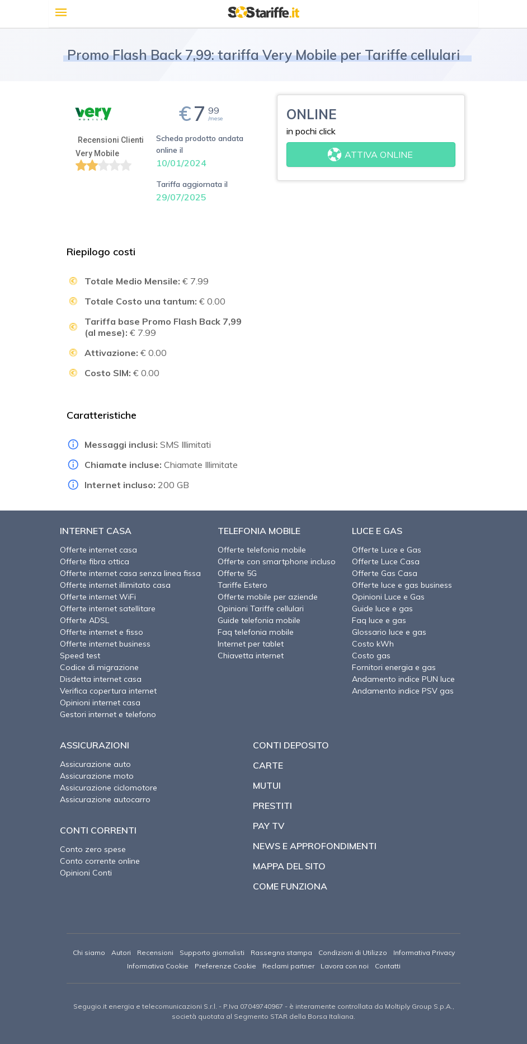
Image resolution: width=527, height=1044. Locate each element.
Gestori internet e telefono (108, 714)
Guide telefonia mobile (259, 620)
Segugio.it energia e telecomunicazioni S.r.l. (145, 1006)
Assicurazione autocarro (105, 799)
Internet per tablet (251, 644)
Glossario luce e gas (389, 632)
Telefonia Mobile (259, 530)
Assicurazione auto (95, 764)
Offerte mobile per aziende (268, 597)
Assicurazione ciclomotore (108, 788)
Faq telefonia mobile (256, 632)
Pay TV (268, 825)
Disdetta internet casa (101, 679)
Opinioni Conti (86, 873)
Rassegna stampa (281, 952)
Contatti (388, 966)
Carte (268, 765)
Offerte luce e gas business (402, 585)
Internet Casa (95, 530)
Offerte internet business (105, 644)
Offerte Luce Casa (386, 561)
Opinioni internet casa (100, 702)
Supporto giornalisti (212, 952)
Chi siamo (89, 952)
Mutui (267, 785)
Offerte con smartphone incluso (277, 561)
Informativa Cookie (158, 966)
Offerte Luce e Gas (386, 550)
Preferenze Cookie (225, 966)
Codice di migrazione (99, 667)
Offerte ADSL (84, 620)
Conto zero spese (93, 849)
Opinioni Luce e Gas (388, 597)
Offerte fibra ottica (94, 561)
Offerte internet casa (98, 550)
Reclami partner (288, 966)
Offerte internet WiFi (98, 597)
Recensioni (155, 952)
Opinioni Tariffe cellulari (261, 608)
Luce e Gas (377, 530)
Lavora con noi (345, 966)
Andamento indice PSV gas (403, 691)
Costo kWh (373, 644)
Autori (121, 952)
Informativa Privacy (424, 952)
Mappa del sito (289, 866)
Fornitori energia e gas (394, 667)
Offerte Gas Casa (384, 573)
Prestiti (272, 805)
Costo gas (371, 655)
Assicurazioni (94, 745)
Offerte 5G (237, 573)
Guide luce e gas (382, 608)
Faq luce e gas (379, 620)
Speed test (80, 655)
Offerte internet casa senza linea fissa (130, 573)
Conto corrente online (100, 861)
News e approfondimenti (315, 845)
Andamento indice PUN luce (403, 679)
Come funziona (290, 886)
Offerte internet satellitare (108, 608)
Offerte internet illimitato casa (115, 585)
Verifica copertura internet (108, 691)
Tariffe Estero (242, 585)
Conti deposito (291, 745)
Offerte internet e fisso (101, 632)
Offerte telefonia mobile (262, 550)
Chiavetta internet (251, 655)
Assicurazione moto (97, 776)
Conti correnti (98, 830)
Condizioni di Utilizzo (352, 952)
